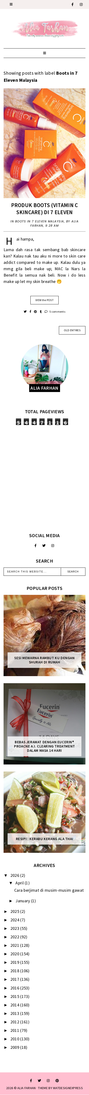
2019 (15, 962)
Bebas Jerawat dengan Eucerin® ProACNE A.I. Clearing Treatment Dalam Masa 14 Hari (44, 746)
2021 (15, 945)
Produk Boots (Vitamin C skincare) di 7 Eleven (44, 209)
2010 (15, 1039)
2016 (15, 988)
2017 (15, 979)
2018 (15, 970)
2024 (15, 920)
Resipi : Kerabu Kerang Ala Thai (44, 839)
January (23, 900)
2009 (15, 1047)
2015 (15, 996)
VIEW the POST (44, 300)
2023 (15, 928)
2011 (15, 1030)
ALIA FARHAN (26, 1088)
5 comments (55, 311)
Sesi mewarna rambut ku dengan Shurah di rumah (44, 660)
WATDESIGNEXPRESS (68, 1088)
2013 (15, 1013)
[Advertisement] (44, 479)
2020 (15, 953)
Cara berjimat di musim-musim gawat (49, 890)
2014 (15, 1005)
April (20, 883)
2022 (15, 937)
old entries (72, 330)
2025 (15, 911)
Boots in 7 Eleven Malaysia (39, 221)
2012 (15, 1022)
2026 (15, 875)
